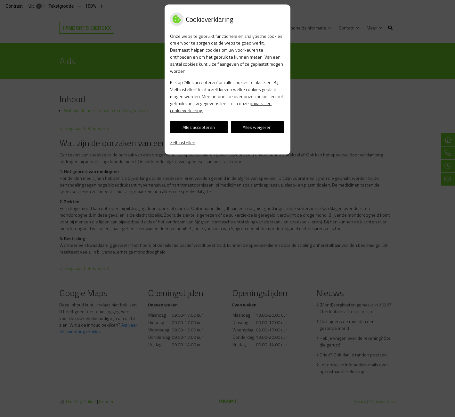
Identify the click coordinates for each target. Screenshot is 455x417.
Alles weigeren (257, 127)
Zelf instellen (182, 142)
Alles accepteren (199, 127)
